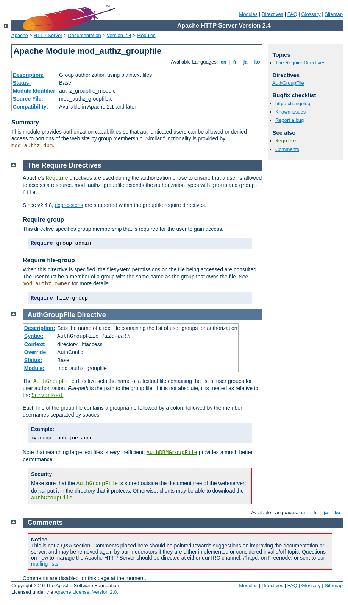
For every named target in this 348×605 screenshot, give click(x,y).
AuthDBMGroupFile (172, 452)
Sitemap (334, 14)
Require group (43, 219)
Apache (19, 35)
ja (245, 62)
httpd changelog (293, 103)
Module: (34, 368)
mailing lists (44, 564)
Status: (22, 83)
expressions (69, 205)
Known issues (290, 112)
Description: (28, 75)
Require (285, 141)
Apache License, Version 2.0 (85, 592)
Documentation (84, 35)
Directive (91, 315)
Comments (287, 149)
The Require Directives (300, 62)
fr (235, 62)
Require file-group (49, 260)
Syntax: (34, 336)
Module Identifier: (35, 91)
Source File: (28, 99)
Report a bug (289, 120)
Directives (272, 14)
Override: (36, 352)
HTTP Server (48, 35)
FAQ (292, 14)
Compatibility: (30, 107)
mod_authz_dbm (32, 146)
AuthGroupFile (288, 83)
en (223, 62)
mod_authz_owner (46, 284)
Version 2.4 (119, 35)
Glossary (310, 14)
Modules (248, 14)
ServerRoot (47, 395)
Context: (35, 344)
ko (257, 62)
